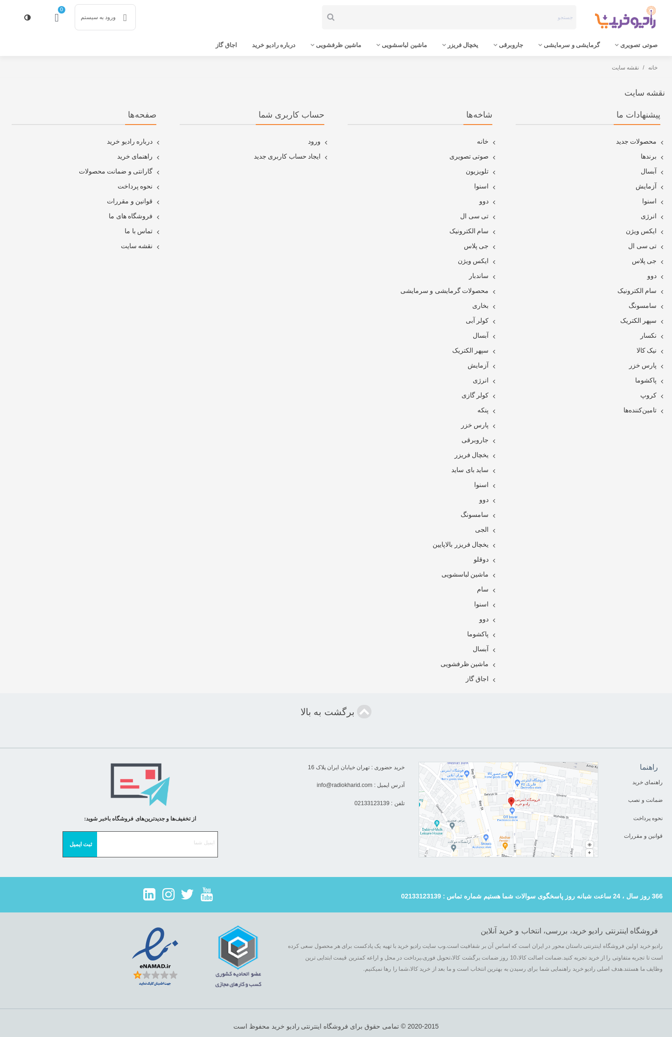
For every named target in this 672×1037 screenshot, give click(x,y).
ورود (318, 141)
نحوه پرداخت (139, 186)
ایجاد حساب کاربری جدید (291, 156)
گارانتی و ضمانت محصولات (120, 171)
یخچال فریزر (463, 45)
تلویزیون (481, 171)
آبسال (653, 171)
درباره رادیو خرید (273, 45)
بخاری (484, 306)
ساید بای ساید (474, 470)
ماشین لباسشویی (404, 45)
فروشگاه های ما (135, 216)
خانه (487, 141)
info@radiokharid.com (344, 785)
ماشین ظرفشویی (338, 45)
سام (487, 589)
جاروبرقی (511, 45)
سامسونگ (647, 306)
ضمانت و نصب (645, 800)
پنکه (487, 410)
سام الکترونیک (641, 291)
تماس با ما (143, 231)
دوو (656, 276)
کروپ (652, 395)
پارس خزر (647, 365)
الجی (486, 529)
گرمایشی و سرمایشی (572, 45)
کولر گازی (479, 395)
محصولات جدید (640, 141)
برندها (653, 156)
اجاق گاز (226, 45)
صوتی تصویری (639, 45)
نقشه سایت (141, 246)
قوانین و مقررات (134, 201)
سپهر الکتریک (642, 320)
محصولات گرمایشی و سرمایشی (448, 291)
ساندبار (483, 276)
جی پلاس (648, 261)
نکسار (652, 335)
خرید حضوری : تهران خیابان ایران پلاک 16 (356, 767)
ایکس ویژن (645, 231)
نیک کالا (651, 350)
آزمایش (650, 186)
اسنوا (653, 201)
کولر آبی (481, 320)
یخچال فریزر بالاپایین (465, 544)
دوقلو (485, 559)
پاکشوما (650, 380)
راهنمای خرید (139, 156)
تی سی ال (646, 246)
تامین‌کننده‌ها (644, 410)
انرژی (653, 216)
